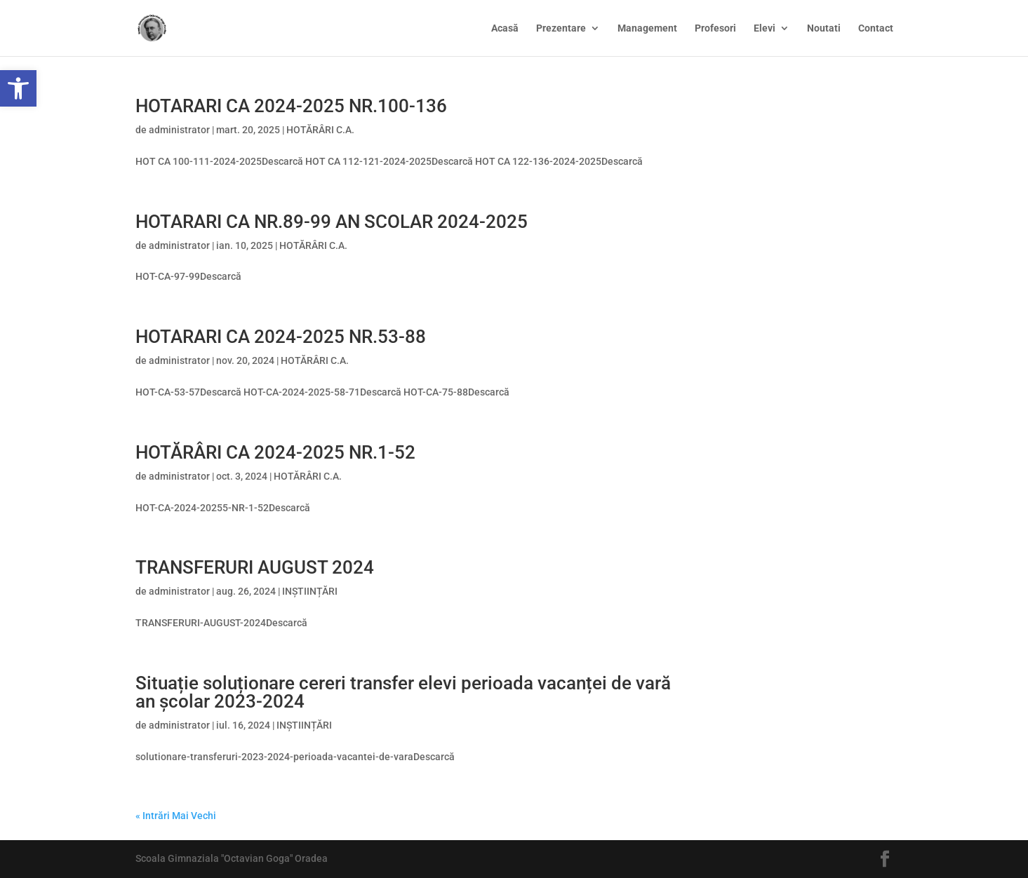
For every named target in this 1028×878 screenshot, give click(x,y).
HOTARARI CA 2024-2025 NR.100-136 (291, 105)
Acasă (505, 28)
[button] (18, 88)
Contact (875, 28)
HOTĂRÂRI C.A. (320, 129)
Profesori (715, 28)
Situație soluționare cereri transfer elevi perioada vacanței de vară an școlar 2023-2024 (403, 692)
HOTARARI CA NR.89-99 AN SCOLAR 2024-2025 (331, 221)
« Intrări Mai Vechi (175, 815)
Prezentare (561, 28)
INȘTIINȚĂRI (310, 591)
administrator (179, 129)
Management (647, 28)
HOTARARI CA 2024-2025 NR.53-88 (280, 336)
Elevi (764, 28)
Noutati (824, 28)
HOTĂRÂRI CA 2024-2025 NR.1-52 (275, 452)
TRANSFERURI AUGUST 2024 (254, 567)
